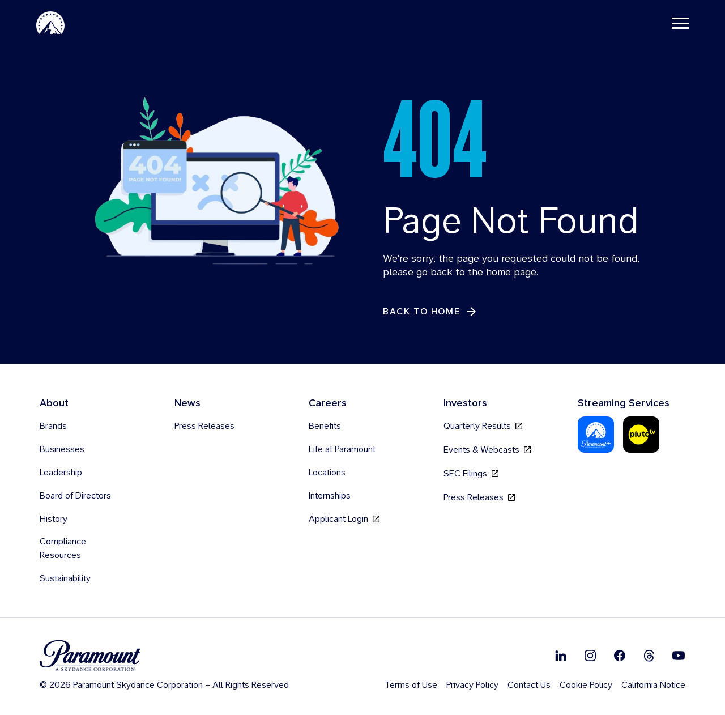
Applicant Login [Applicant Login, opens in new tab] (344, 519)
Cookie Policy (586, 685)
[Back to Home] (430, 312)
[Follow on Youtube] (678, 655)
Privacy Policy (472, 685)
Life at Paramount (342, 449)
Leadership (61, 472)
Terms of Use (411, 685)
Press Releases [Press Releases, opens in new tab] (479, 497)
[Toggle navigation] (680, 22)
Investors (465, 403)
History (53, 519)
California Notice (653, 685)
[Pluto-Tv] (641, 435)
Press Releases (204, 426)
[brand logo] (164, 656)
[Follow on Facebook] (619, 655)
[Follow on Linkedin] (561, 655)
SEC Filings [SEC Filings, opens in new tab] (470, 474)
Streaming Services (623, 403)
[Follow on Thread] (649, 655)
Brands (53, 426)
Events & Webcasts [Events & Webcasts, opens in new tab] (487, 450)
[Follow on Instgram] (590, 655)
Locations (327, 472)
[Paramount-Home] (50, 22)
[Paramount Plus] (596, 435)
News (187, 403)
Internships (330, 496)
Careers (328, 403)
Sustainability (65, 578)
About (54, 403)
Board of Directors (75, 496)
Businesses (62, 449)
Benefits (325, 426)
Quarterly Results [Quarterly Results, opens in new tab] (482, 426)
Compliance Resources (63, 549)
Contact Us (529, 685)
